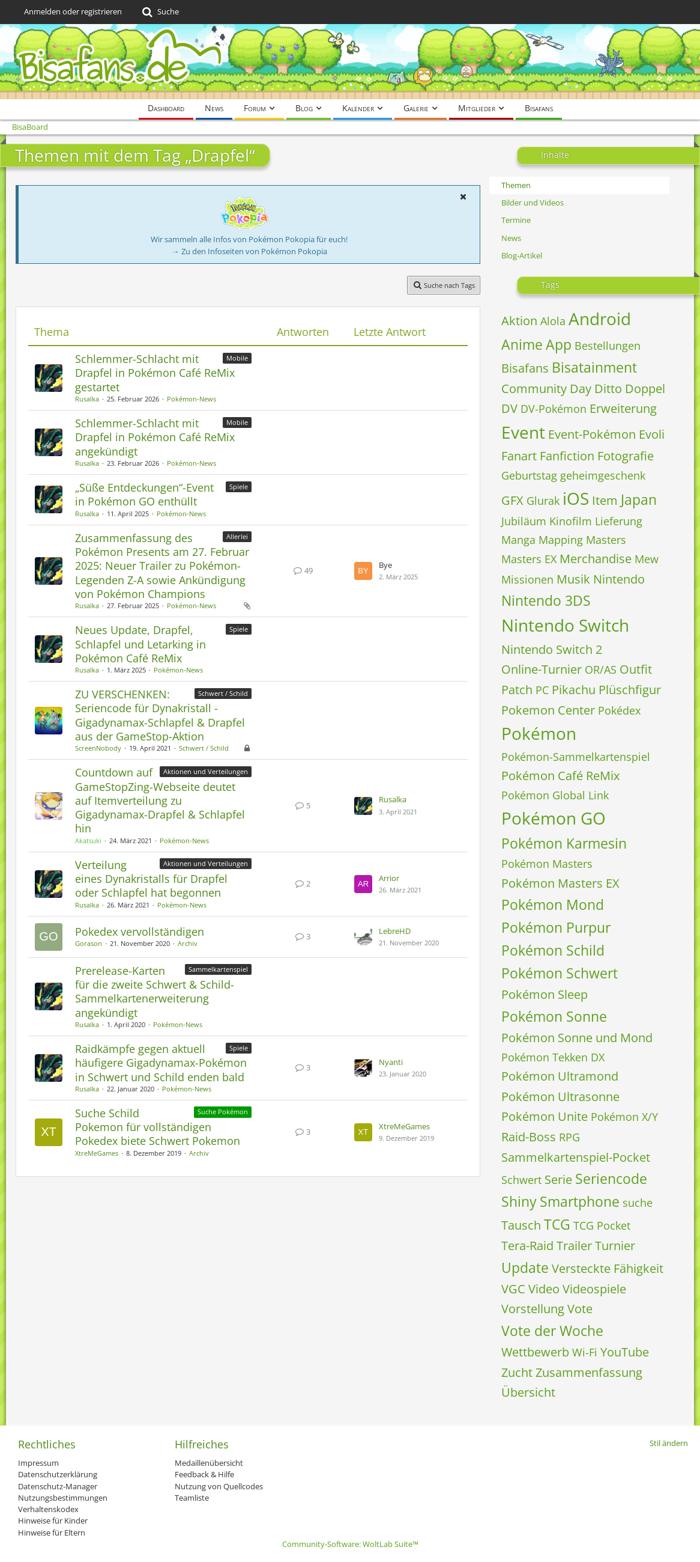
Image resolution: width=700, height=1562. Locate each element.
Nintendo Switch (565, 625)
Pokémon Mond (552, 904)
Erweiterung (623, 408)
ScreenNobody (98, 747)
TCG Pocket (601, 1225)
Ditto (608, 388)
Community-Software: (350, 1544)
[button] (463, 196)
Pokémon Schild (553, 950)
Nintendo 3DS (546, 600)
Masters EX (529, 559)
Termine (516, 220)
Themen (516, 185)
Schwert (521, 1180)
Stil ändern (669, 1443)
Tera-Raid (527, 1245)
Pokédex (619, 710)
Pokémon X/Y (624, 1116)
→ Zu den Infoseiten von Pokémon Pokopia (249, 251)
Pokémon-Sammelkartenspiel (575, 756)
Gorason (88, 943)
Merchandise (596, 559)
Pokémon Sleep (544, 994)
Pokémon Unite (544, 1116)
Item (605, 500)
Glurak (543, 500)
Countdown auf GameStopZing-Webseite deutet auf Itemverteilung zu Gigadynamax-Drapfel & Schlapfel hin (160, 800)
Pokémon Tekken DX (553, 1057)
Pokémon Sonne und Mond (577, 1038)
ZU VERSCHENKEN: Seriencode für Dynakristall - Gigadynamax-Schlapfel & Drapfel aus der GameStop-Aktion (160, 715)
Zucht (517, 1372)
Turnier (615, 1245)
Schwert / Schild (204, 747)
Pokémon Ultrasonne (560, 1096)
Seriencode (611, 1178)
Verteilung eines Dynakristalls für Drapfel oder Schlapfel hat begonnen (151, 879)
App (559, 344)
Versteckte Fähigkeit (607, 1268)
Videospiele (594, 1289)
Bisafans (525, 368)
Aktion (519, 321)
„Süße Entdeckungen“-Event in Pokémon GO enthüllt (144, 494)
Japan (639, 499)
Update (525, 1267)
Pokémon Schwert (559, 973)
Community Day (546, 388)
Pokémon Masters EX (560, 883)
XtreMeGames (96, 1153)
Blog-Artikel (521, 255)
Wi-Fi (584, 1352)
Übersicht (528, 1392)
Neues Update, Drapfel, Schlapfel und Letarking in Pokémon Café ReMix (140, 644)
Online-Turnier (541, 669)
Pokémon (538, 733)
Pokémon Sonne (554, 1016)
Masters (606, 539)
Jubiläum (523, 521)
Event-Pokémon (592, 434)
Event (523, 432)
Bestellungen (608, 345)
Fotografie (625, 456)
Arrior (389, 878)
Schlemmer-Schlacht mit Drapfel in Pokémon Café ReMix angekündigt (155, 437)
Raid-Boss (528, 1137)
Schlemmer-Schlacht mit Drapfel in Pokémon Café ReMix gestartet (155, 373)
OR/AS (601, 669)
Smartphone (580, 1201)
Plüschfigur (630, 690)
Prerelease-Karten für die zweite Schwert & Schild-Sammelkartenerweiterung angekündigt (154, 991)
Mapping (561, 539)
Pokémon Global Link (555, 795)
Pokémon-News (191, 398)
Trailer (574, 1245)
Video (544, 1289)
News (511, 238)
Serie (558, 1179)
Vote (580, 1309)
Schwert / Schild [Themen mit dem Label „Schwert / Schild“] (223, 693)
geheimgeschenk (602, 475)
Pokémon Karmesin (564, 843)
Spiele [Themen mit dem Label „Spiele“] (238, 486)
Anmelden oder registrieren (73, 11)
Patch (517, 690)
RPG (569, 1137)
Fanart (519, 456)
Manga (518, 539)
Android (600, 318)
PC (542, 690)
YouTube (624, 1352)
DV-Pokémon (553, 408)
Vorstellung (532, 1309)
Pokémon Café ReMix (560, 775)
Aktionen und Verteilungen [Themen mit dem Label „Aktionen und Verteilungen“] (205, 771)
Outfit (636, 669)
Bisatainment (594, 367)
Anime (522, 344)
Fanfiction (567, 456)
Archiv (188, 943)
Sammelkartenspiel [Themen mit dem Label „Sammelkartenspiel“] (218, 969)
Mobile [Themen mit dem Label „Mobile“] (237, 357)
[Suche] (159, 12)
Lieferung (618, 521)
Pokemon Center (548, 710)
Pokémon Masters (547, 863)
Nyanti (391, 1062)
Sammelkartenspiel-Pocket (575, 1157)
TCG (557, 1224)
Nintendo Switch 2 (551, 649)
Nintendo (619, 579)
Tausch (521, 1225)
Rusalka (87, 398)
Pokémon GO (553, 818)
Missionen (527, 579)
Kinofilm (570, 521)
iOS (576, 498)
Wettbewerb (535, 1352)
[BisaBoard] (350, 61)
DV (509, 408)
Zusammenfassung (589, 1372)
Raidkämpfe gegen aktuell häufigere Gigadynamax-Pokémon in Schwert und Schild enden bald (161, 1063)
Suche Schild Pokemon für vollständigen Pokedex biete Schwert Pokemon (157, 1127)
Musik (573, 579)
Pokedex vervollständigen (139, 931)
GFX (512, 500)
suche (638, 1202)
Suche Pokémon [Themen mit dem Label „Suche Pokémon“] (223, 1111)
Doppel (645, 388)
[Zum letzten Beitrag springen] (363, 571)
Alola (553, 321)
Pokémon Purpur (556, 927)
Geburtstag (529, 475)
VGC (513, 1289)
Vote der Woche (552, 1330)
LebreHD (395, 931)
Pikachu (574, 690)
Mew (647, 559)
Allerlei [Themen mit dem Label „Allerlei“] (237, 536)
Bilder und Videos (532, 202)
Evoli (652, 434)
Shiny (519, 1201)
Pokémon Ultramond (559, 1076)
